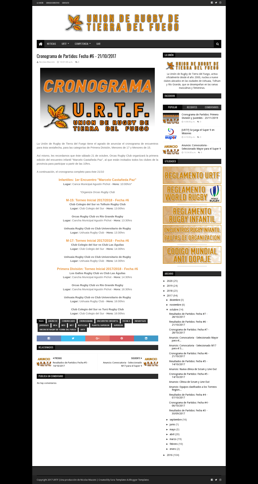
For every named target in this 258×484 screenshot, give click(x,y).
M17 (71, 325)
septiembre (176, 419)
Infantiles (140, 321)
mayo (173, 429)
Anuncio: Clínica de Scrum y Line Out (189, 381)
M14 (55, 325)
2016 (170, 455)
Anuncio (52, 321)
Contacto (65, 2)
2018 (170, 290)
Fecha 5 (126, 321)
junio (173, 424)
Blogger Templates (139, 479)
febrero (174, 443)
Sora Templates (118, 479)
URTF (64, 43)
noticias (82, 325)
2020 (170, 280)
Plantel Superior (100, 325)
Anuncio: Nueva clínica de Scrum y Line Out (193, 369)
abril (172, 434)
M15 (63, 325)
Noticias (51, 43)
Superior (118, 325)
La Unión (40, 2)
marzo (173, 439)
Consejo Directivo (52, 2)
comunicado (68, 321)
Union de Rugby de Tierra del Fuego (57, 330)
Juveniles (44, 325)
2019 (170, 285)
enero (173, 448)
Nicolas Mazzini (88, 479)
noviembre (176, 304)
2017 (170, 295)
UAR (98, 43)
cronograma (86, 321)
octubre (174, 309)
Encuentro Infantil (107, 321)
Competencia (81, 43)
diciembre (175, 299)
